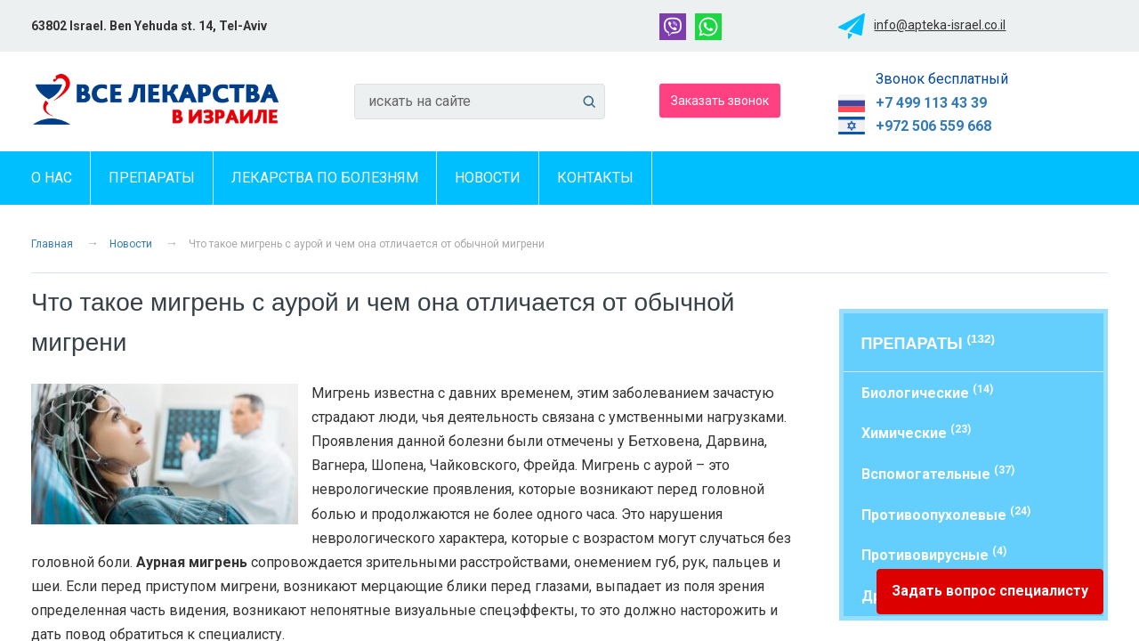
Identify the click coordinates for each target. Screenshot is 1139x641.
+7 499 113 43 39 (931, 102)
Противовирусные (933, 554)
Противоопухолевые (945, 514)
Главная (52, 244)
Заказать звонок (720, 100)
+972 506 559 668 (933, 126)
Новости (488, 177)
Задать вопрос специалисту (990, 590)
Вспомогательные (937, 473)
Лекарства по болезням (324, 177)
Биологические (927, 392)
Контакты (595, 177)
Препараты (152, 177)
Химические (916, 432)
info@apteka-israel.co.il (940, 25)
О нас (51, 177)
